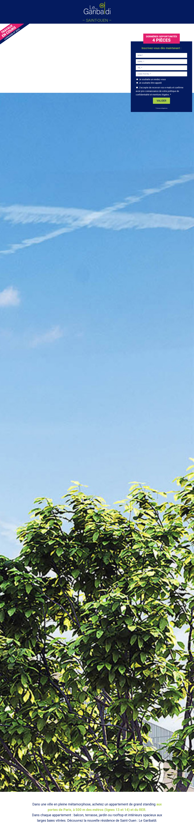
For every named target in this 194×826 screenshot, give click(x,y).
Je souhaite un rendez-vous (152, 79)
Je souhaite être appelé (150, 83)
